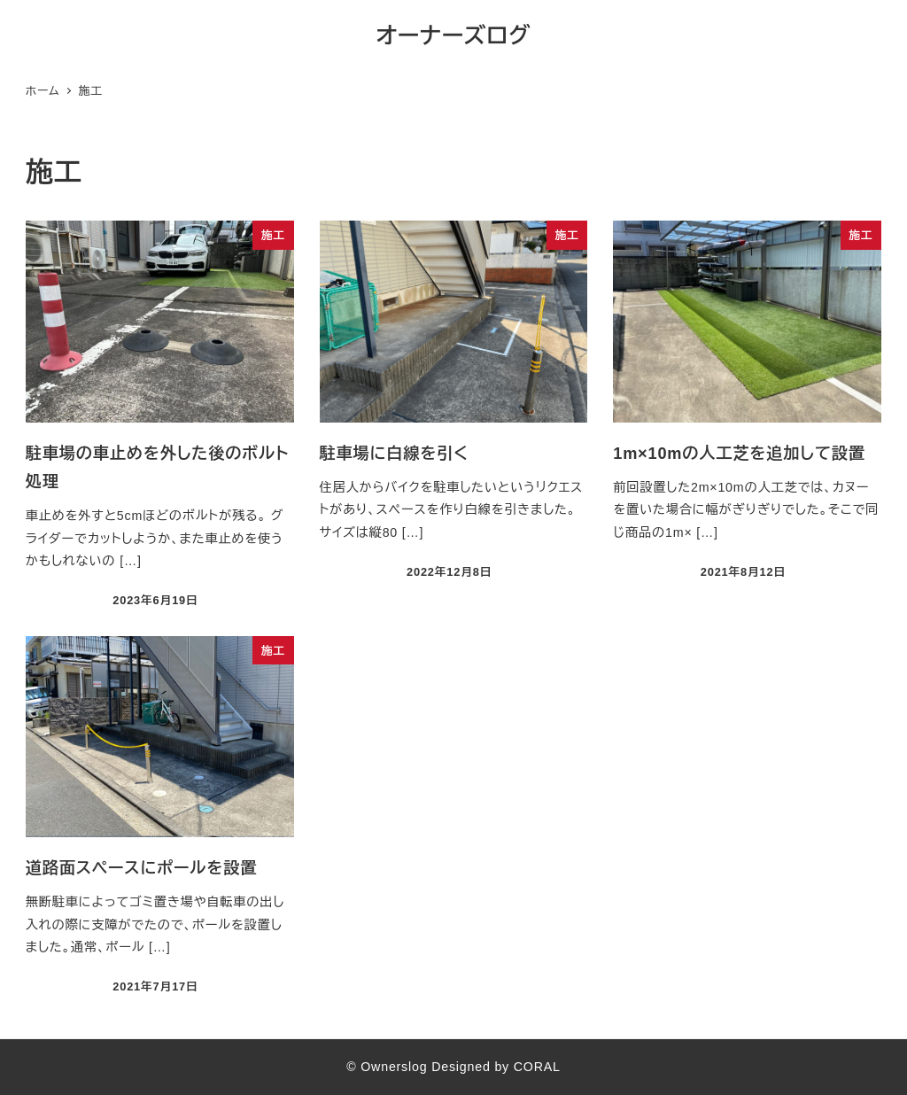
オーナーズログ (453, 35)
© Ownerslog (386, 1067)
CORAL (537, 1067)
